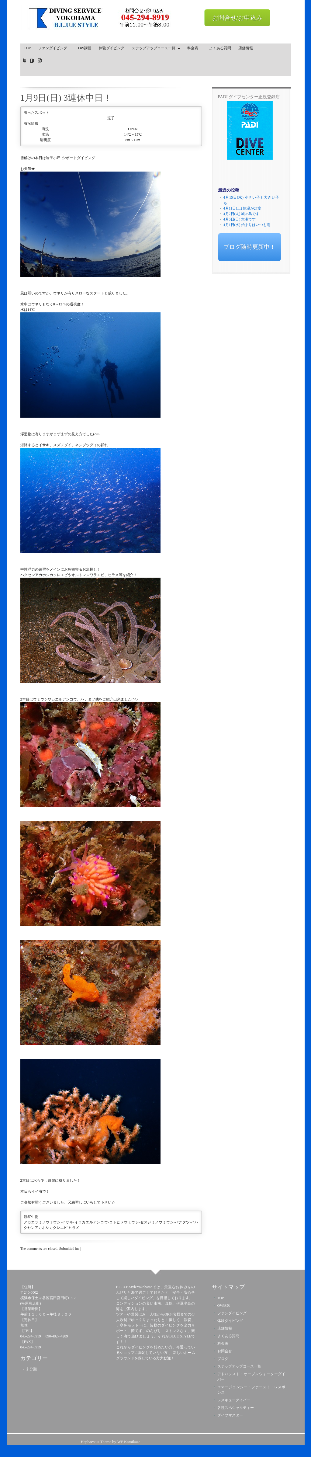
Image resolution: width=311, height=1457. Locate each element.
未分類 (31, 1369)
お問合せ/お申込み (237, 17)
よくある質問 (220, 48)
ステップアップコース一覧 (154, 49)
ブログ (222, 1359)
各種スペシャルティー (235, 1408)
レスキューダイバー (233, 1400)
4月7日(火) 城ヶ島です (241, 214)
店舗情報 (245, 48)
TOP (27, 48)
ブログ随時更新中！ (249, 247)
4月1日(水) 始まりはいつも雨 (247, 225)
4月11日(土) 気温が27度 (242, 208)
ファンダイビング (54, 48)
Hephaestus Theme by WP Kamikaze (110, 1441)
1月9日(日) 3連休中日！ (66, 98)
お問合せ (224, 1351)
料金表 (194, 48)
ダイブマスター (230, 1415)
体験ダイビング (111, 48)
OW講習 (85, 48)
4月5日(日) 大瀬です (239, 219)
